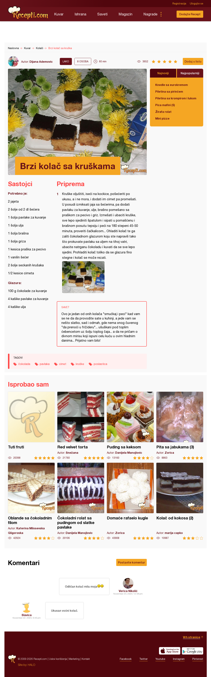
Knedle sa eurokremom (171, 84)
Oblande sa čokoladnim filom (31, 501)
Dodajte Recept (190, 14)
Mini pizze (162, 118)
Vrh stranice (191, 637)
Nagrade (150, 14)
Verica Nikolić (128, 591)
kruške (80, 364)
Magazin (125, 14)
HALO (31, 664)
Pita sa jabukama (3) (179, 426)
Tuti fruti (31, 426)
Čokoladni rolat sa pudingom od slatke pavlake (80, 501)
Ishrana (80, 14)
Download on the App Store (169, 651)
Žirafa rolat (163, 111)
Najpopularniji (190, 73)
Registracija (179, 3)
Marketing (74, 658)
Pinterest (197, 659)
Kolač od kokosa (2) (179, 501)
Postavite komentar (131, 562)
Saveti (102, 14)
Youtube (160, 659)
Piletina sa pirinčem (169, 91)
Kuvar (59, 14)
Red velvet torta (80, 426)
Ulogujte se (196, 3)
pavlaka (45, 364)
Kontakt (86, 658)
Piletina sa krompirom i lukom (175, 98)
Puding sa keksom (130, 426)
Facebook (125, 659)
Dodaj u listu (193, 61)
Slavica (26, 615)
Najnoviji (163, 73)
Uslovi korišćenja (58, 658)
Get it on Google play (192, 651)
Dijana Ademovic (41, 61)
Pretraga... (168, 14)
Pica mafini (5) (165, 105)
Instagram (179, 659)
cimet (62, 364)
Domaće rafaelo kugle (130, 501)
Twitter (143, 659)
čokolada (24, 364)
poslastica (100, 364)
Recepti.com (28, 13)
